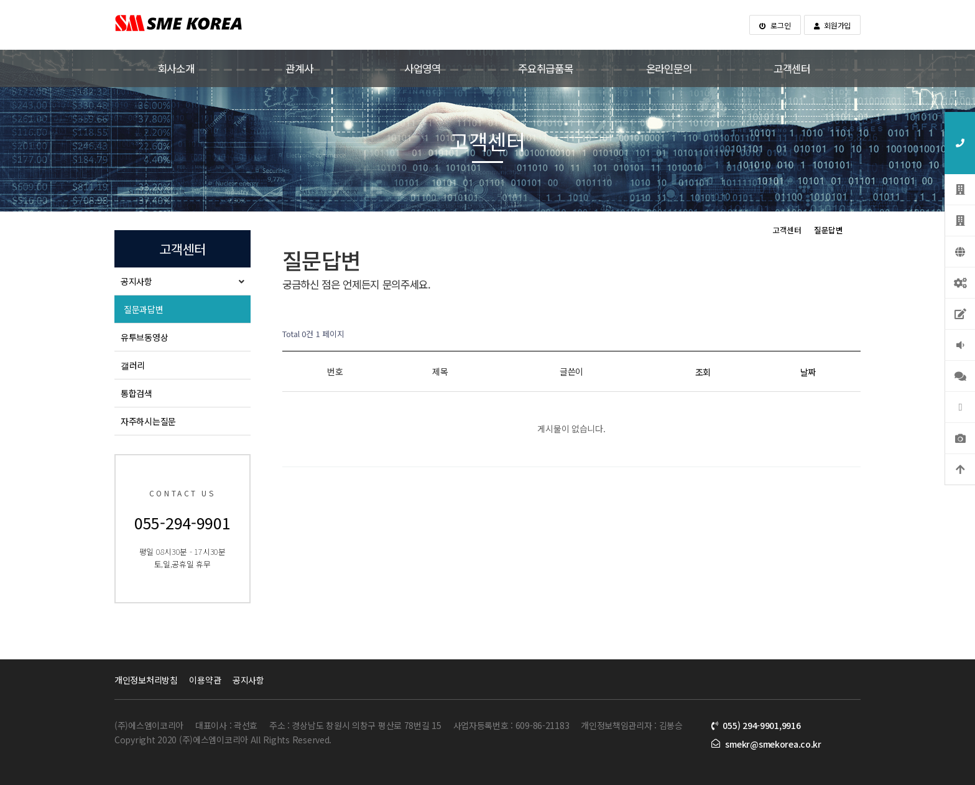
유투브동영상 (144, 337)
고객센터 (792, 68)
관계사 (299, 68)
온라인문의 (669, 68)
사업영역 (422, 68)
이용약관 (205, 680)
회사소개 (176, 68)
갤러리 (133, 365)
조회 (703, 372)
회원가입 (832, 25)
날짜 (808, 372)
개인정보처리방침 (146, 680)
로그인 (775, 25)
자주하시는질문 (148, 421)
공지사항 (136, 281)
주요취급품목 (545, 68)
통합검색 (136, 393)
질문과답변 (144, 309)
